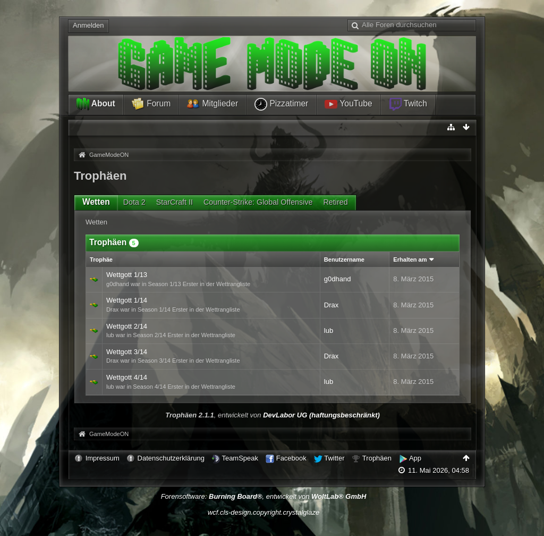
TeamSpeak (240, 458)
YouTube (348, 104)
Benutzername (344, 259)
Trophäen (377, 458)
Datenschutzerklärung (171, 458)
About (95, 104)
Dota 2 (134, 202)
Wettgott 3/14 (126, 352)
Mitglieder (212, 104)
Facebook (291, 458)
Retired (336, 202)
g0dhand (337, 279)
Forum (151, 104)
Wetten (96, 201)
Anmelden (88, 25)
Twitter (334, 458)
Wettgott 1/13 (126, 275)
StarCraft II (174, 202)
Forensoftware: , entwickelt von (264, 496)
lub (328, 330)
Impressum (103, 458)
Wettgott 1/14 (126, 300)
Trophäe (101, 259)
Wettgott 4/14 (126, 377)
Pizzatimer (281, 104)
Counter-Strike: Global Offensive (258, 202)
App (415, 458)
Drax (331, 305)
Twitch (408, 104)
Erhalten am (410, 259)
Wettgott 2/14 (126, 326)
